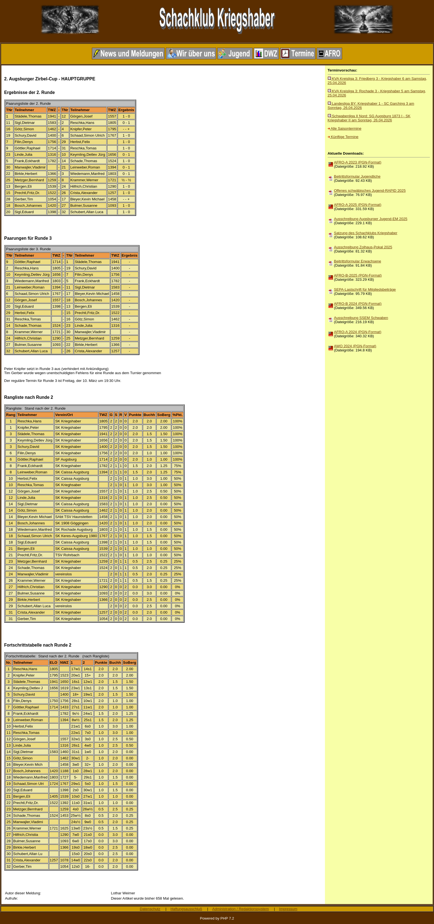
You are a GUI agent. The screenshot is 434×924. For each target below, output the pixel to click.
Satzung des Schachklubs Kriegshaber (365, 233)
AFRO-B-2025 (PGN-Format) (358, 275)
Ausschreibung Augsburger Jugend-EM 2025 (370, 219)
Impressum (288, 909)
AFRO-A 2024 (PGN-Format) (357, 332)
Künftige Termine (343, 137)
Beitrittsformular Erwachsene (357, 261)
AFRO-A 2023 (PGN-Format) (357, 162)
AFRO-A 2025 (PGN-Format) (357, 205)
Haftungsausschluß (186, 909)
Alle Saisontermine (344, 128)
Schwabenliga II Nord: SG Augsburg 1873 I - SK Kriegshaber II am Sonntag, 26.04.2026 (369, 118)
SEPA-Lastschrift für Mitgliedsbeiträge (365, 289)
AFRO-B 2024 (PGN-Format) (358, 304)
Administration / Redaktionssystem (240, 909)
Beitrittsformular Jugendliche (357, 176)
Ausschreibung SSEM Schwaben (361, 318)
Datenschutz (150, 909)
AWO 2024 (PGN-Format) (355, 346)
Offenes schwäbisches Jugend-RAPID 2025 (370, 190)
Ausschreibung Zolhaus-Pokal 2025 (363, 247)
